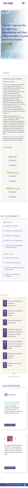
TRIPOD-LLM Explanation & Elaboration (14, 268)
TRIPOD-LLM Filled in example (12, 275)
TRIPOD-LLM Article (12, 258)
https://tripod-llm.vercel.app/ (16, 137)
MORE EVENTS (14, 376)
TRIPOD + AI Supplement (13, 231)
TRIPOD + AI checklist (12, 236)
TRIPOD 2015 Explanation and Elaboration (14, 246)
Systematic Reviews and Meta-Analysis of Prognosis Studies (15, 331)
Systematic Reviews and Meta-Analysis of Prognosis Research (15, 343)
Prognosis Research (15, 320)
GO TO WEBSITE (9, 425)
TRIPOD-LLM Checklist (13, 263)
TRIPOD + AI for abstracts (14, 241)
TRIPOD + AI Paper (11, 226)
